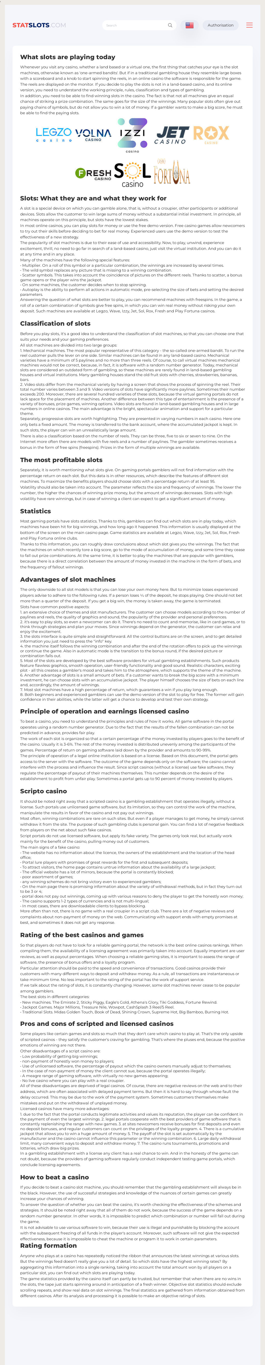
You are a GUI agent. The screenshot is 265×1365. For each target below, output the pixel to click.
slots (39, 25)
